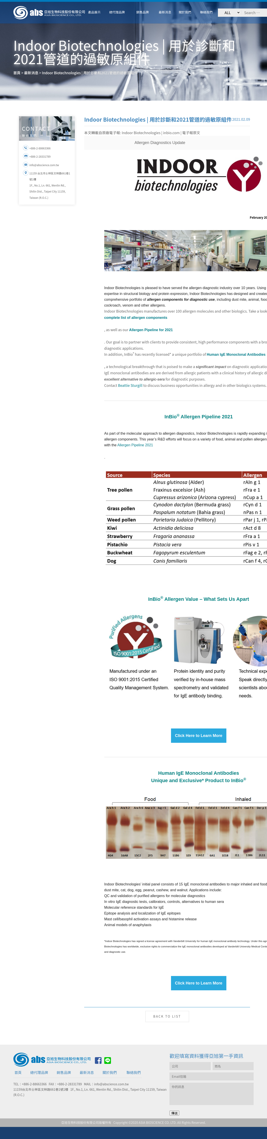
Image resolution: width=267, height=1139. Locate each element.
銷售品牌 (64, 1072)
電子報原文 (191, 132)
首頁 (18, 1072)
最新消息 (87, 1072)
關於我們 (109, 1072)
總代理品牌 (39, 1072)
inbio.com (171, 132)
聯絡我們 (134, 1072)
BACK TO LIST (167, 1016)
